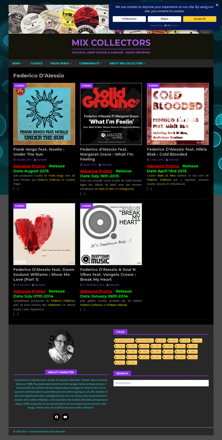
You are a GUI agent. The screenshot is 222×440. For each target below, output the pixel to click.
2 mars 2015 (157, 159)
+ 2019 (132, 362)
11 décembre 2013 (93, 284)
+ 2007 (193, 351)
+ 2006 (180, 351)
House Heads (59, 63)
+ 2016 (193, 357)
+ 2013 (156, 357)
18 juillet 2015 (23, 159)
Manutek (42, 159)
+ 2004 (168, 351)
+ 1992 (120, 346)
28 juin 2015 (89, 164)
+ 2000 (132, 351)
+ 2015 (180, 357)
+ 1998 (193, 346)
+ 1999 (120, 351)
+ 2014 (168, 357)
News (16, 63)
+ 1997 (180, 346)
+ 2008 (120, 357)
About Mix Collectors (126, 63)
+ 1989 (173, 340)
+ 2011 (132, 357)
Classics (37, 63)
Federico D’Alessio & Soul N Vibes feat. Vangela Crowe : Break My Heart (108, 274)
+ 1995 (156, 346)
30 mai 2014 (23, 284)
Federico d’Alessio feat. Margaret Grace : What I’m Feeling (106, 154)
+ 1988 (161, 340)
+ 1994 (144, 346)
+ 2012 (144, 357)
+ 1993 (132, 346)
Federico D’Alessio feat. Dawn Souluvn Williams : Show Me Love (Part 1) (43, 274)
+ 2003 (156, 351)
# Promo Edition (145, 340)
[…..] (15, 188)
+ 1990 (185, 340)
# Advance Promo (124, 340)
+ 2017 (120, 362)
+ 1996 (168, 346)
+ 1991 (197, 340)
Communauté (89, 63)
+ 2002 (144, 351)
